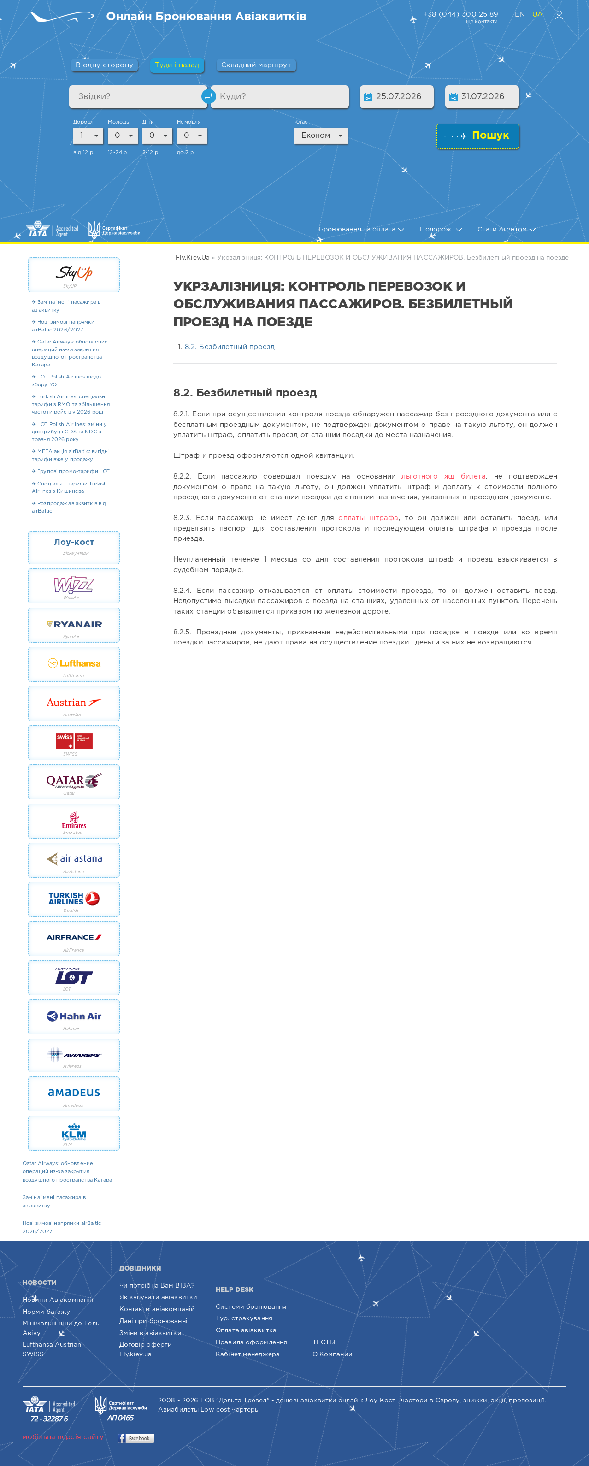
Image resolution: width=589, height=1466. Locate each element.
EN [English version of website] (521, 15)
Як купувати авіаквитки (158, 1297)
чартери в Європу (430, 1400)
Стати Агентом (506, 230)
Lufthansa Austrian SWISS (52, 1349)
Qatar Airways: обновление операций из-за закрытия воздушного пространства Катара (67, 1171)
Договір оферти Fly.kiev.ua (145, 1349)
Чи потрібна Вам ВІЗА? (157, 1286)
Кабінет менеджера (248, 1354)
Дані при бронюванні (153, 1321)
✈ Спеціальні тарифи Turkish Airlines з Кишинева (69, 488)
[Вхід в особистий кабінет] (559, 15)
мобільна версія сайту (63, 1437)
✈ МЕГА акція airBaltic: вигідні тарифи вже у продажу (71, 455)
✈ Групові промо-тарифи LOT (71, 471)
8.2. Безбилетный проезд (230, 347)
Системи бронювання (251, 1307)
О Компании (332, 1354)
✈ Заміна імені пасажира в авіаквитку (66, 306)
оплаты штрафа (368, 518)
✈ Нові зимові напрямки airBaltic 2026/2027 (63, 326)
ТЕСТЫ (324, 1342)
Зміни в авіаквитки (150, 1333)
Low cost (215, 1410)
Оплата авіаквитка (246, 1330)
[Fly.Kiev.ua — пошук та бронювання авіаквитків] (64, 17)
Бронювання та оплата (361, 230)
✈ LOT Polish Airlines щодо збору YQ (66, 381)
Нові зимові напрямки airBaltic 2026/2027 (62, 1227)
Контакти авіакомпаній (157, 1309)
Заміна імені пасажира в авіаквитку (54, 1201)
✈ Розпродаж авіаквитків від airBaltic (69, 508)
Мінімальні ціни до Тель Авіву (61, 1328)
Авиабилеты (178, 1410)
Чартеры (245, 1410)
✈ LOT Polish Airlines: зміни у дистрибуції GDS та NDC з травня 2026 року (69, 432)
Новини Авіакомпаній (58, 1300)
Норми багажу (46, 1312)
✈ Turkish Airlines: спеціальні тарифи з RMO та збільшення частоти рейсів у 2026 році (71, 404)
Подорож (441, 230)
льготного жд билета (443, 476)
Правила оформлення (251, 1342)
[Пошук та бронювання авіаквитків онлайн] (206, 17)
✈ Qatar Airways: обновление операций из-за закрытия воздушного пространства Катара (70, 353)
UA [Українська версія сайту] (537, 15)
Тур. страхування (244, 1318)
